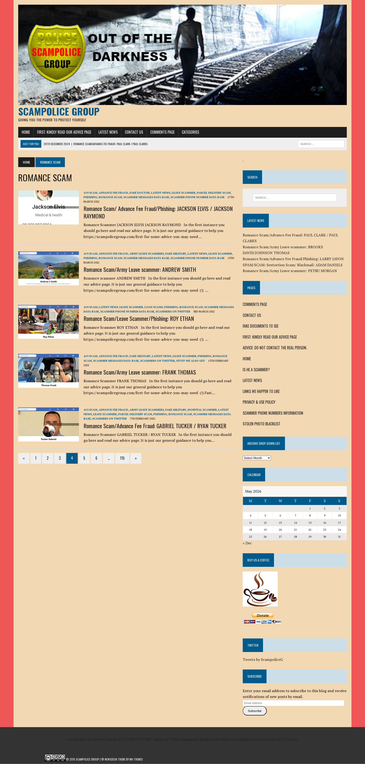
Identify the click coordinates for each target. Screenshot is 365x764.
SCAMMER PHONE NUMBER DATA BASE (198, 197)
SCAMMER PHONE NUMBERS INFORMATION (273, 413)
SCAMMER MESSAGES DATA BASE (146, 197)
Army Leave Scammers (147, 253)
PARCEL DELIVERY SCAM (214, 193)
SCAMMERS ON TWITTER (173, 311)
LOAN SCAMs (153, 307)
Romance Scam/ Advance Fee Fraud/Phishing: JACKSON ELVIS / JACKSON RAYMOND (158, 212)
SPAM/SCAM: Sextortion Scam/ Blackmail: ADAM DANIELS (293, 264)
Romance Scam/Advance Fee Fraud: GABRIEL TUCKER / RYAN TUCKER (155, 425)
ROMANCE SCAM (110, 197)
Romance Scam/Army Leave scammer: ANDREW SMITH (140, 269)
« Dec (247, 543)
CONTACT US (134, 132)
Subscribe (255, 711)
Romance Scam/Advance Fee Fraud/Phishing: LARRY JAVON (293, 259)
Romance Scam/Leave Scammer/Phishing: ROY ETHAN (139, 318)
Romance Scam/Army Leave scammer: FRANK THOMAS (140, 372)
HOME (26, 132)
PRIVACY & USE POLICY (259, 402)
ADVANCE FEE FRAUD (113, 193)
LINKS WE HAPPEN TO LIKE (261, 391)
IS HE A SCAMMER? (256, 369)
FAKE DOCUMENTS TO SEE (260, 326)
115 (122, 458)
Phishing (90, 197)
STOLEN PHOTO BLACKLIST (261, 424)
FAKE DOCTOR (140, 193)
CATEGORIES (190, 132)
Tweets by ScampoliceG (263, 659)
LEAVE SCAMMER (183, 193)
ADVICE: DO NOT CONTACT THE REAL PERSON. (275, 348)
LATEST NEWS (108, 132)
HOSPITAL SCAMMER (202, 410)
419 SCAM (90, 193)
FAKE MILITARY (175, 253)
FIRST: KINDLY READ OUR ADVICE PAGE (64, 132)
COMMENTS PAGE (162, 132)
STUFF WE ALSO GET (190, 360)
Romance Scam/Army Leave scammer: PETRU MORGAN (290, 270)
